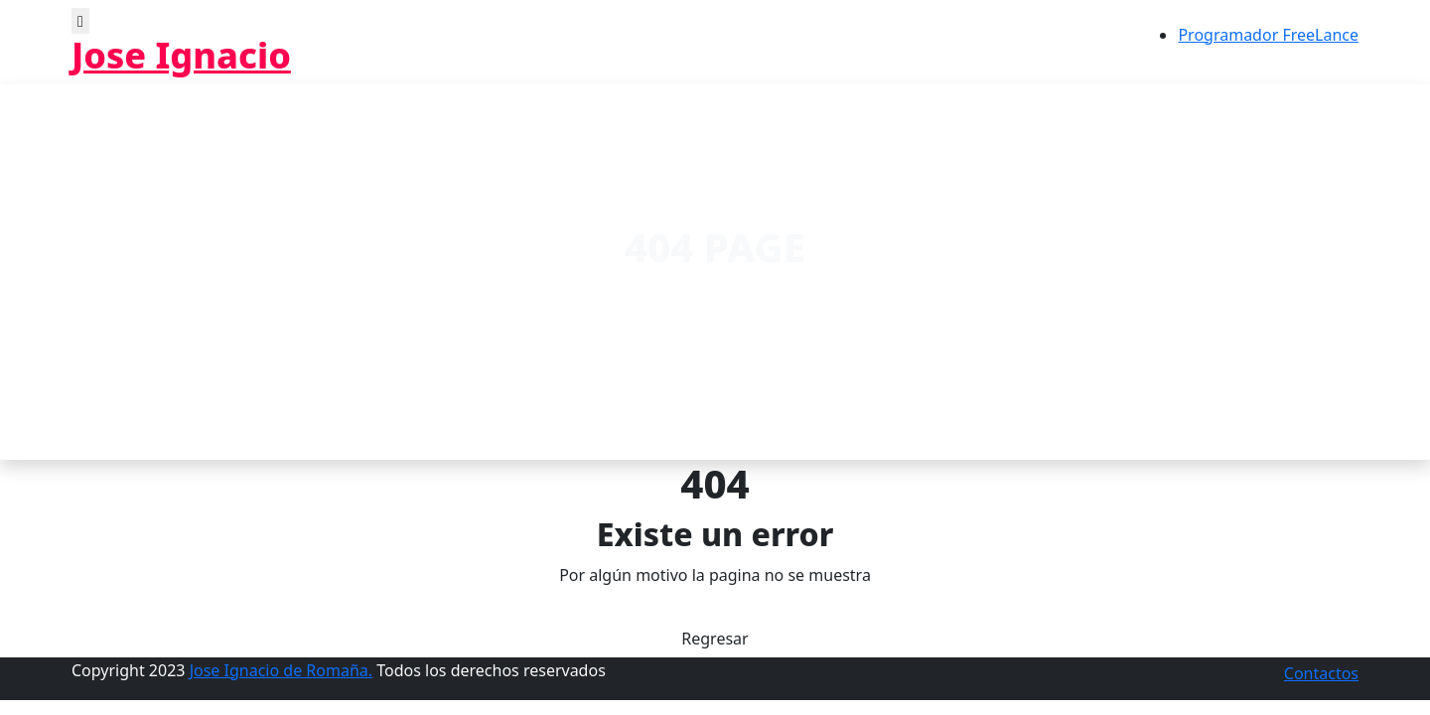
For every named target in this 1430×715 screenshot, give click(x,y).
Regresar (714, 638)
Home (664, 295)
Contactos (1321, 673)
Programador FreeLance (1268, 35)
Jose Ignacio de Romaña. (281, 670)
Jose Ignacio (181, 55)
